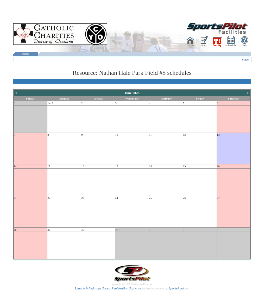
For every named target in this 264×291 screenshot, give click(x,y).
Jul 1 (117, 229)
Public (25, 53)
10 (116, 134)
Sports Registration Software (121, 288)
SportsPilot (176, 288)
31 (15, 103)
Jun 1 (50, 103)
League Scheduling (87, 288)
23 (82, 197)
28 (15, 229)
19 (184, 166)
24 (116, 197)
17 (116, 166)
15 (48, 166)
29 (48, 229)
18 (150, 166)
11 (150, 134)
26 (184, 197)
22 (48, 197)
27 (218, 197)
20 (218, 166)
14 (15, 166)
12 (184, 134)
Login (245, 59)
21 (15, 197)
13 (218, 134)
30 (82, 229)
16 (82, 166)
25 (150, 197)
